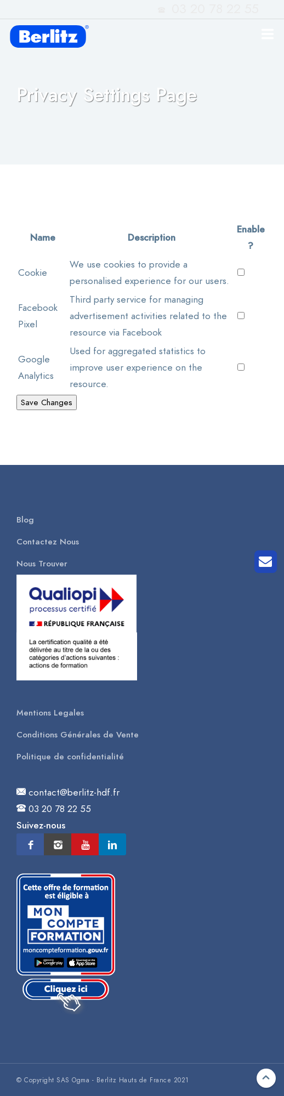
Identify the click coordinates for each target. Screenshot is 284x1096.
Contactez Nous (47, 541)
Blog (25, 519)
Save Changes (46, 402)
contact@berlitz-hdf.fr (74, 792)
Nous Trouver (41, 563)
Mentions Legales (50, 712)
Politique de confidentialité (70, 756)
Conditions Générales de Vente (77, 734)
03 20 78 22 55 (60, 808)
